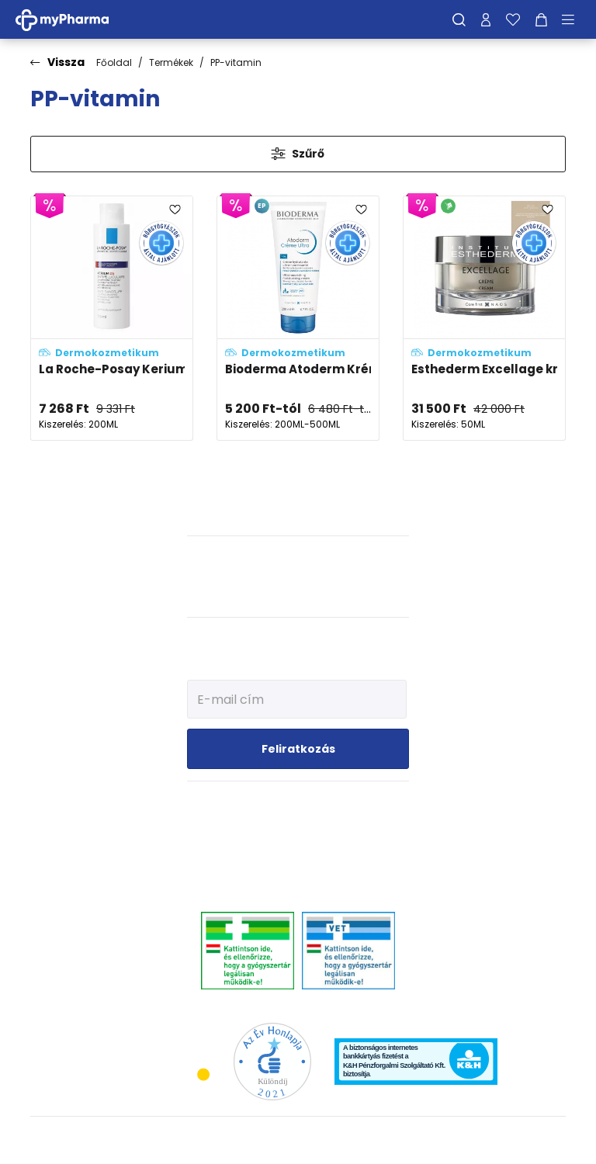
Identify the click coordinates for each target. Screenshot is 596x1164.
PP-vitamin (236, 62)
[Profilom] (485, 19)
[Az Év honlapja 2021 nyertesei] (272, 1061)
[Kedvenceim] (513, 19)
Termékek (171, 62)
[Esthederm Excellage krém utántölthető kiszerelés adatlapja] (484, 319)
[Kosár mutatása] (541, 19)
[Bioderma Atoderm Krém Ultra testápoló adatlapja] (298, 319)
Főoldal (114, 62)
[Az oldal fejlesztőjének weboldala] (514, 1139)
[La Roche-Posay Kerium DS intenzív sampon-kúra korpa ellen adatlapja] (111, 319)
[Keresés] (459, 19)
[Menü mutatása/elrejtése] (573, 19)
